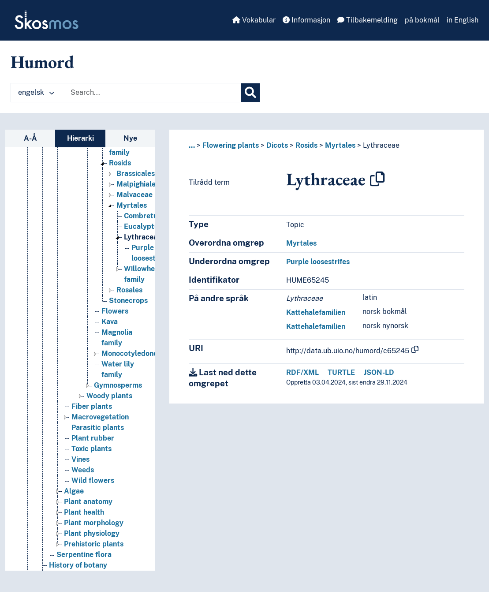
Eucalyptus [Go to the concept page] (143, 226)
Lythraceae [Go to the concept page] (142, 237)
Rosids (306, 145)
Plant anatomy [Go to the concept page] (88, 501)
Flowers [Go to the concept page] (114, 311)
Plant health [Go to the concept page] (84, 512)
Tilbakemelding (367, 20)
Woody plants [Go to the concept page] (109, 396)
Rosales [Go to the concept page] (129, 290)
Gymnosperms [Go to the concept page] (118, 385)
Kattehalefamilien (315, 312)
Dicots (277, 145)
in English (462, 20)
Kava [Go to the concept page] (109, 322)
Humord (42, 61)
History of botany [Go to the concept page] (78, 565)
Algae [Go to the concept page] (74, 491)
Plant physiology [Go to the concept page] (91, 533)
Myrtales (340, 145)
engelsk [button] (36, 92)
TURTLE (341, 372)
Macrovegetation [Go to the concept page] (100, 417)
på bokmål (422, 20)
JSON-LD (379, 372)
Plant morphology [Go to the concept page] (93, 523)
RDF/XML (302, 372)
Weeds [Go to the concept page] (82, 470)
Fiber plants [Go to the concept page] (91, 406)
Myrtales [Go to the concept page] (131, 205)
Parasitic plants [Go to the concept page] (97, 427)
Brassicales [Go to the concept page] (135, 173)
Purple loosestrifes (318, 262)
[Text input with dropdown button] (153, 92)
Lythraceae (381, 145)
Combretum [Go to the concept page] (144, 216)
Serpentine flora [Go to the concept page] (84, 554)
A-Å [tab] (30, 138)
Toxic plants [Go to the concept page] (91, 449)
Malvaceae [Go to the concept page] (134, 195)
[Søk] (250, 92)
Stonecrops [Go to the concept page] (128, 300)
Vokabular (254, 20)
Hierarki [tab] (80, 138)
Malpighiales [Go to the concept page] (137, 184)
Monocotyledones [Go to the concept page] (131, 353)
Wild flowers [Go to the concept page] (92, 480)
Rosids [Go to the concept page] (120, 163)
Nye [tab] (130, 138)
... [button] (192, 145)
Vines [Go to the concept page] (80, 459)
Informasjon (306, 20)
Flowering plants (230, 145)
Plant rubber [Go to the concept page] (92, 438)
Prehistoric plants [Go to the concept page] (93, 544)
